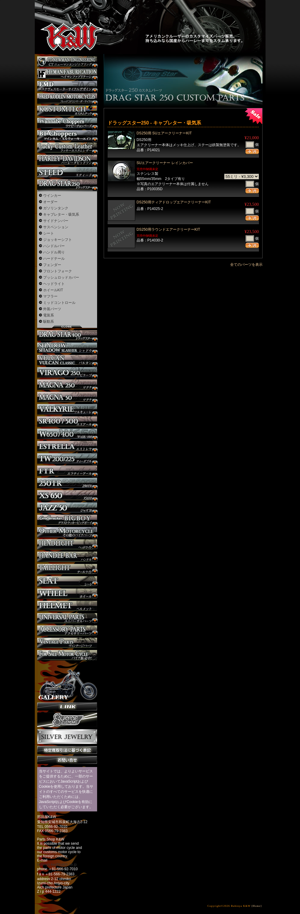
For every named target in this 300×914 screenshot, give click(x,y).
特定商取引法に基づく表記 (67, 750)
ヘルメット (67, 606)
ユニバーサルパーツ (67, 618)
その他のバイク (67, 532)
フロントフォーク (57, 271)
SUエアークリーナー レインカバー (165, 163)
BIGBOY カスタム (67, 520)
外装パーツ (52, 309)
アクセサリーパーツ (67, 630)
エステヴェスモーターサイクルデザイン (67, 86)
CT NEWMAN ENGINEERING (67, 61)
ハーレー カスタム (67, 160)
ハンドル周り (54, 252)
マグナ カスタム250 (67, 384)
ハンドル (67, 557)
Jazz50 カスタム (67, 507)
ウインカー (52, 195)
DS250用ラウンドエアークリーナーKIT (168, 229)
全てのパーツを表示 (246, 264)
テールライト (67, 569)
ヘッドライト (54, 284)
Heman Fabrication (67, 74)
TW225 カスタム (67, 458)
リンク (67, 707)
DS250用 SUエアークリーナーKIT (164, 133)
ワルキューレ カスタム (67, 409)
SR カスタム (67, 421)
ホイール (67, 594)
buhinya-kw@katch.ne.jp (57, 864)
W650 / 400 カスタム (67, 434)
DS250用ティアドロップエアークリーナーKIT (174, 202)
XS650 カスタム (67, 495)
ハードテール (54, 258)
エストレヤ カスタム (67, 446)
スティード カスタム (67, 172)
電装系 (48, 315)
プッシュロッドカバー (61, 277)
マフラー (50, 296)
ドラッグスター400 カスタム (67, 335)
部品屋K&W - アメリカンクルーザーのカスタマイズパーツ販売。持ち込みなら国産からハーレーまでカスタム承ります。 (66, 21)
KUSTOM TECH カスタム (67, 111)
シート (48, 233)
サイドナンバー (55, 221)
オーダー (50, 202)
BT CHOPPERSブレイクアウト (67, 135)
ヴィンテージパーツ (67, 643)
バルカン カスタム (67, 360)
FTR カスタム (67, 471)
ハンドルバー (54, 246)
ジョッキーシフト (57, 240)
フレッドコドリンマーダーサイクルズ (67, 98)
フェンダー (52, 265)
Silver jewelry (67, 736)
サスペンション (55, 227)
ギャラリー (67, 681)
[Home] (256, 905)
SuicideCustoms (67, 719)
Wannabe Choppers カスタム (67, 123)
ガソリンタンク (55, 208)
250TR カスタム (67, 483)
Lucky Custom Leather (67, 147)
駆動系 (48, 321)
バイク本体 (67, 655)
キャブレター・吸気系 (61, 214)
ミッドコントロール (59, 303)
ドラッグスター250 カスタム (67, 184)
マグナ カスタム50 (67, 397)
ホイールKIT (53, 290)
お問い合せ (67, 760)
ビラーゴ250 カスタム (67, 372)
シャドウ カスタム (67, 348)
